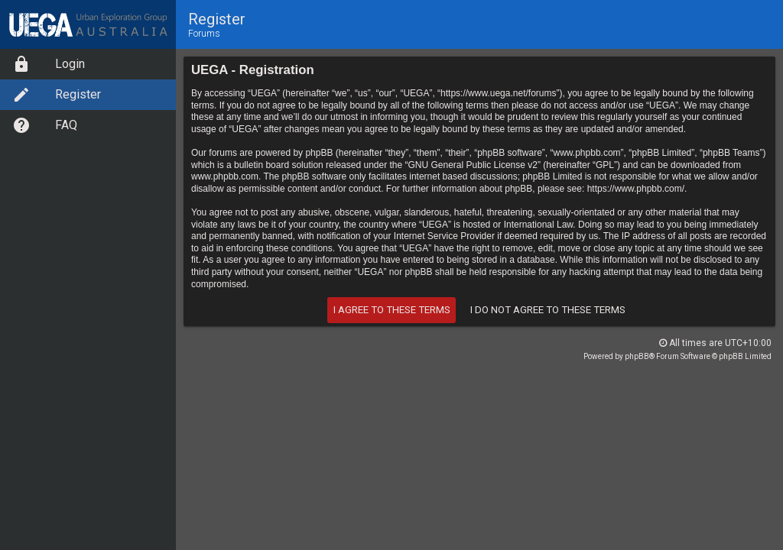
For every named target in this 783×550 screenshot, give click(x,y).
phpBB (637, 356)
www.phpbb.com (224, 176)
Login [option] (48, 64)
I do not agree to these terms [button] (547, 309)
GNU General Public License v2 (473, 165)
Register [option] (56, 95)
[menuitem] (88, 64)
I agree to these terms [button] (391, 309)
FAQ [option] (44, 125)
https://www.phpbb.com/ (635, 188)
